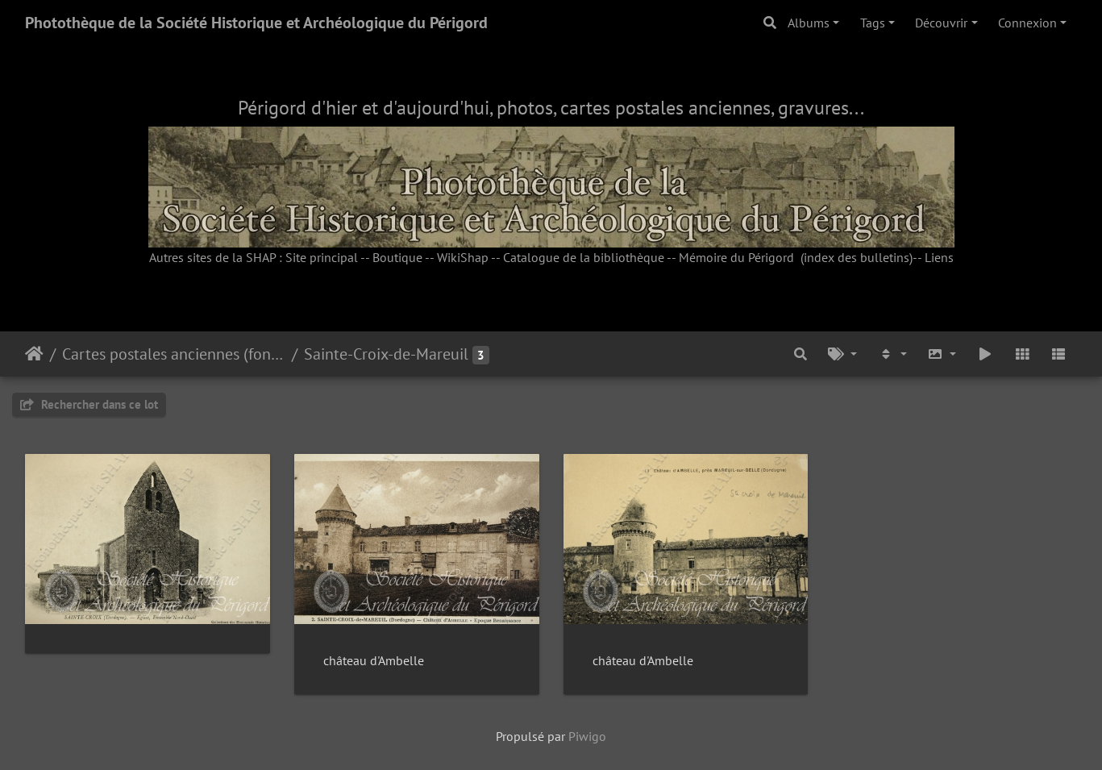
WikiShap (463, 257)
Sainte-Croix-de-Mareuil (386, 353)
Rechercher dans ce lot (89, 404)
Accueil (34, 354)
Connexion (1027, 23)
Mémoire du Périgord (736, 257)
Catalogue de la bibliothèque (583, 257)
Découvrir (941, 23)
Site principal (321, 257)
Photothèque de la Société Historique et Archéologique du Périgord (256, 22)
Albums (809, 23)
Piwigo (587, 736)
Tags (872, 23)
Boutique (397, 257)
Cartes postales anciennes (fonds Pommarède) (173, 353)
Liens (939, 257)
